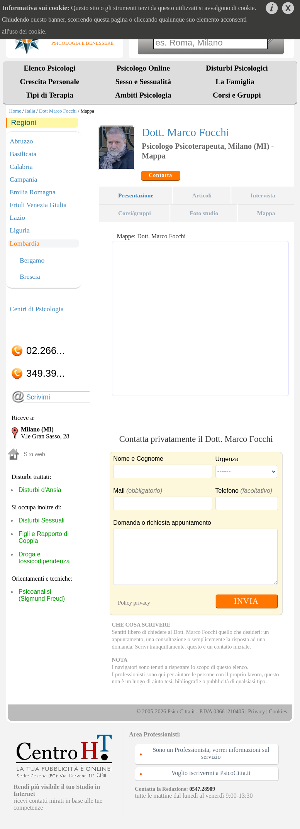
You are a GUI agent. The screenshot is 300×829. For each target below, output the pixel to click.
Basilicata (23, 154)
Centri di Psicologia (37, 309)
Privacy (256, 711)
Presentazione (135, 195)
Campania (23, 179)
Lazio (17, 217)
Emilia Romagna (33, 192)
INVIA (246, 600)
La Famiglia (236, 82)
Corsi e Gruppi (237, 95)
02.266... (45, 350)
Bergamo (32, 260)
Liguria (20, 230)
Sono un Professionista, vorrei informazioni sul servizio (211, 753)
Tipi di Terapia (49, 95)
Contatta (160, 175)
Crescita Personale (50, 82)
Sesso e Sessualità (143, 82)
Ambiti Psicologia (143, 95)
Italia (30, 111)
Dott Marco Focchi (57, 111)
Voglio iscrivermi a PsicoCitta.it (211, 773)
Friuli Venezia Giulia (38, 205)
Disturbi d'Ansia (40, 490)
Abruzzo (21, 141)
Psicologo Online (143, 68)
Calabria (21, 166)
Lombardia (24, 243)
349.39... (45, 373)
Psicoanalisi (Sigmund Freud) (42, 595)
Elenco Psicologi (50, 68)
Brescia (30, 276)
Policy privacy (134, 603)
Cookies (278, 711)
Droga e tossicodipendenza (44, 557)
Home (15, 111)
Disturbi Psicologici (237, 68)
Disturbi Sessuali (41, 520)
